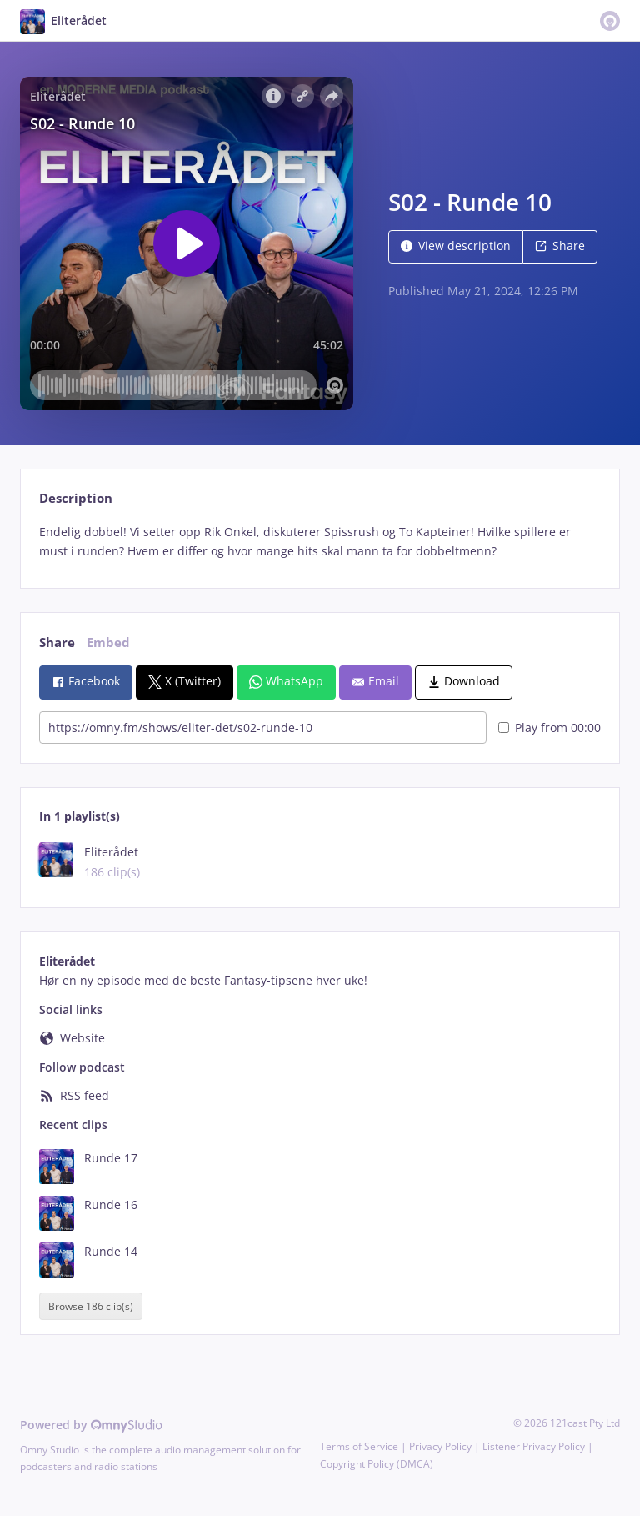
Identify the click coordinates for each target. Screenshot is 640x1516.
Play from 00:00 (549, 727)
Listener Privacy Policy (533, 1446)
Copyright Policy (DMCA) (376, 1464)
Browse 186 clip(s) (90, 1306)
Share (560, 246)
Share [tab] (57, 642)
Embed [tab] (108, 642)
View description (456, 246)
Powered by (91, 1425)
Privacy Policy (440, 1446)
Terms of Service (359, 1446)
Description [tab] (75, 498)
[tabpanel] (319, 542)
